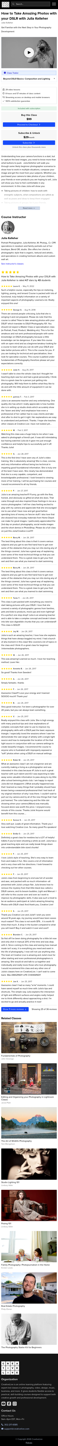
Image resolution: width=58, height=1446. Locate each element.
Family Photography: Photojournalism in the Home (25, 1264)
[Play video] (29, 52)
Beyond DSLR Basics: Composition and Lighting (26, 78)
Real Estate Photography (13, 1305)
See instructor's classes (12, 263)
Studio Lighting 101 (10, 1182)
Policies (29, 1442)
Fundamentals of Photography (15, 1055)
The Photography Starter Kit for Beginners (21, 1347)
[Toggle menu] (54, 4)
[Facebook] (9, 1403)
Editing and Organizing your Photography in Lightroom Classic (27, 1098)
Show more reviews (15, 1009)
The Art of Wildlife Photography (16, 1140)
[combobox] (30, 4)
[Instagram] (14, 1403)
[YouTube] (3, 1403)
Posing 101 (6, 1223)
